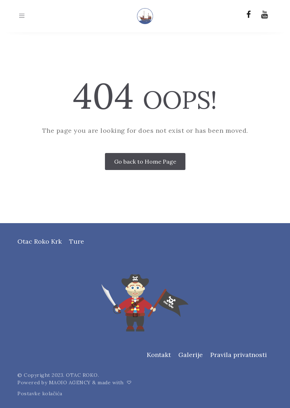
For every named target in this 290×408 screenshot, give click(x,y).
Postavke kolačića (39, 393)
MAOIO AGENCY (70, 382)
